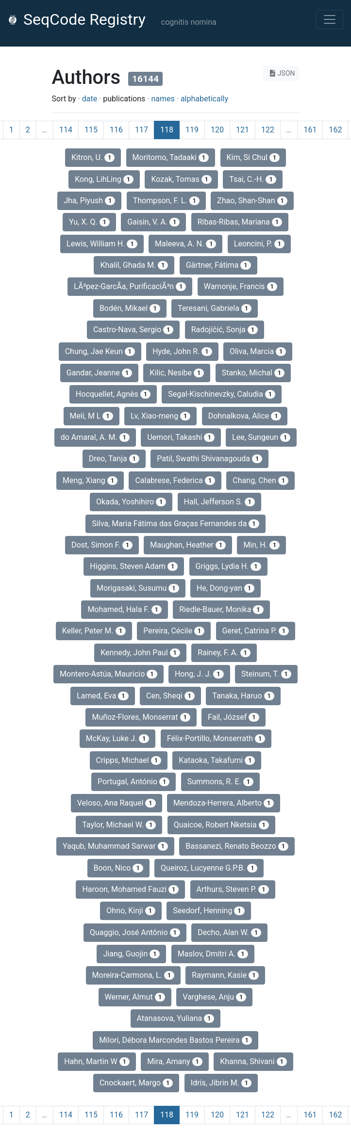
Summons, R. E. (220, 781)
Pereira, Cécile (173, 630)
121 (242, 129)
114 (65, 129)
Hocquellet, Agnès (113, 394)
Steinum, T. (266, 674)
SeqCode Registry (77, 19)
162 (335, 129)
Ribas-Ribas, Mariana (240, 221)
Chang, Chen (260, 480)
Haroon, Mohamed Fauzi (130, 889)
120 (217, 129)
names (162, 98)
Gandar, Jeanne (99, 372)
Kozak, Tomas (181, 179)
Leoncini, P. (259, 243)
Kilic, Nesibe (177, 372)
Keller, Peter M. (94, 630)
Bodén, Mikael (130, 308)
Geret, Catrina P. (255, 630)
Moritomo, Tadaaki (171, 157)
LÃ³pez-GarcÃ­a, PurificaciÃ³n (130, 286)
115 (91, 129)
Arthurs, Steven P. (233, 889)
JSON (281, 73)
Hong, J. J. (199, 674)
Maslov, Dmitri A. (213, 953)
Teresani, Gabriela (214, 308)
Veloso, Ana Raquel (116, 803)
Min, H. (261, 545)
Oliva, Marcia (258, 351)
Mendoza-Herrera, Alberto (223, 803)
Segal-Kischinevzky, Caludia (221, 394)
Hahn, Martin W (97, 1061)
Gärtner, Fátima (218, 265)
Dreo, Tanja (114, 458)
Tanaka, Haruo (243, 695)
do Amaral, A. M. (95, 437)
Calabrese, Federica (175, 480)
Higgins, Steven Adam (134, 566)
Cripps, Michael (128, 760)
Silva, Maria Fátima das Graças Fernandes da (175, 523)
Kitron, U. (93, 157)
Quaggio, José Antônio (135, 932)
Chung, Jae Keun (100, 351)
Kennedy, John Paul (140, 652)
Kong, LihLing (104, 179)
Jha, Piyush (89, 200)
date (89, 98)
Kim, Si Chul (253, 157)
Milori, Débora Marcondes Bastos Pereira (175, 1040)
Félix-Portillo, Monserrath (216, 738)
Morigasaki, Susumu (138, 588)
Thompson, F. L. (166, 200)
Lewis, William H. (102, 243)
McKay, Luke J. (118, 738)
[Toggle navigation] (329, 19)
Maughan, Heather (188, 545)
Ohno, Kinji (130, 910)
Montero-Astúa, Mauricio (108, 674)
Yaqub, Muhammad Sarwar (115, 846)
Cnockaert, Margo (136, 1082)
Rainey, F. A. (224, 652)
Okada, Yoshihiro (131, 501)
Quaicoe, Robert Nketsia (221, 824)
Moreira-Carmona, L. (133, 975)
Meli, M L (91, 415)
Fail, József (233, 717)
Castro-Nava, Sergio (133, 329)
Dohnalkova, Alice (245, 415)
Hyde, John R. (182, 351)
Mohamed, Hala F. (124, 609)
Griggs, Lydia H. (228, 566)
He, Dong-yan (225, 588)
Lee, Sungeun (261, 437)
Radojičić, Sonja (224, 329)
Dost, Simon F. (102, 545)
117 (141, 129)
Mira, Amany (174, 1061)
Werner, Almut (135, 997)
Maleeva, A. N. (185, 243)
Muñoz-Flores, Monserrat (141, 717)
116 (116, 129)
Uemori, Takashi (181, 437)
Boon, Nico (118, 868)
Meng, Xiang (90, 480)
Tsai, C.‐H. (252, 179)
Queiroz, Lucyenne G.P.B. (209, 868)
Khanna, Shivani (253, 1061)
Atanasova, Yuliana (176, 1018)
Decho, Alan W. (229, 932)
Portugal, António (133, 781)
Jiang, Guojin (131, 953)
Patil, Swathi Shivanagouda (209, 458)
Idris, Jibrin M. (221, 1082)
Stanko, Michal (253, 372)
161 (310, 129)
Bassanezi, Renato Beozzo (236, 846)
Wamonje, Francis (240, 286)
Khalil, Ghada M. (134, 265)
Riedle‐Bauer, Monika (221, 609)
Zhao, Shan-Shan (252, 200)
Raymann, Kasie (225, 975)
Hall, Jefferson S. (219, 501)
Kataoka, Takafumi (217, 760)
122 (267, 129)
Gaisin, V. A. (153, 221)
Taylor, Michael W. (119, 824)
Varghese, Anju (214, 997)
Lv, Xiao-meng (160, 415)
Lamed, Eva (102, 695)
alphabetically (204, 98)
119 (192, 129)
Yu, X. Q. (89, 221)
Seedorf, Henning (208, 910)
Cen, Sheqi (170, 695)
